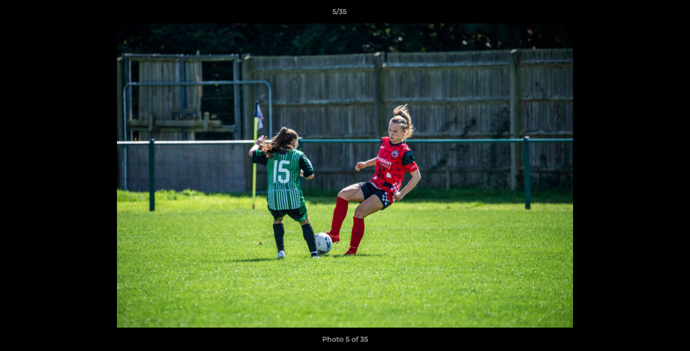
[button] (649, 14)
